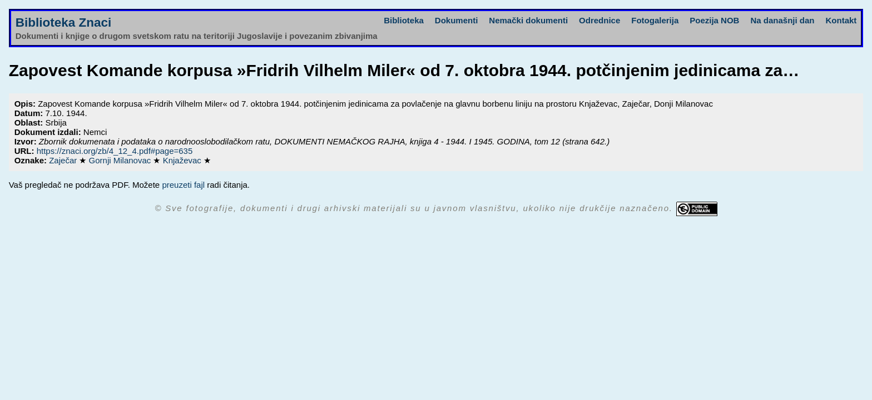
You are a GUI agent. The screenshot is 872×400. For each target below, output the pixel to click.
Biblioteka (404, 20)
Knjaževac (183, 160)
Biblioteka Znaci (64, 22)
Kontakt (840, 20)
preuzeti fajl (183, 184)
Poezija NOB (714, 20)
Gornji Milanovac (121, 160)
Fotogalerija (654, 20)
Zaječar (64, 160)
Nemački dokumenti (528, 20)
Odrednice (599, 20)
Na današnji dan (782, 20)
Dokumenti (456, 20)
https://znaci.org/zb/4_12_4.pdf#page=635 (115, 151)
